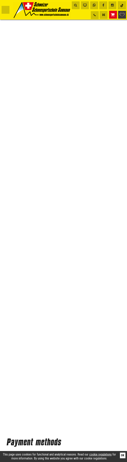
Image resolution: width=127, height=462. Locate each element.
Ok (122, 455)
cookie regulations (100, 454)
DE (103, 14)
